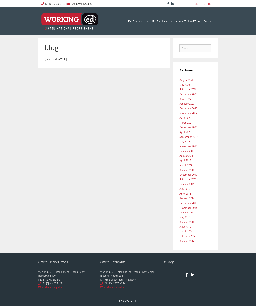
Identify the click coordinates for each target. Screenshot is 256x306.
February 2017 (187, 179)
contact (208, 21)
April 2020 (185, 132)
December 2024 (188, 94)
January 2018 (186, 170)
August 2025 (186, 80)
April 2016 (185, 193)
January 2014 (186, 241)
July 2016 (184, 188)
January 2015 (186, 222)
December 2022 (188, 108)
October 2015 (186, 212)
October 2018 (186, 151)
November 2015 (188, 207)
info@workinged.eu (52, 287)
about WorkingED (186, 21)
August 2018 (186, 155)
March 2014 (185, 231)
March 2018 (185, 165)
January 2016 (186, 198)
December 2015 (188, 203)
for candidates (136, 21)
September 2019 (188, 136)
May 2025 (184, 84)
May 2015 (184, 217)
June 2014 (185, 226)
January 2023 (186, 103)
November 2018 (188, 146)
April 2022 (185, 117)
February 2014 (187, 236)
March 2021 (185, 122)
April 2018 (185, 160)
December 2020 (188, 127)
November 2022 (188, 113)
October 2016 (186, 184)
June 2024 (185, 99)
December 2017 (188, 174)
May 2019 (184, 141)
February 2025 (187, 89)
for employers (160, 21)
